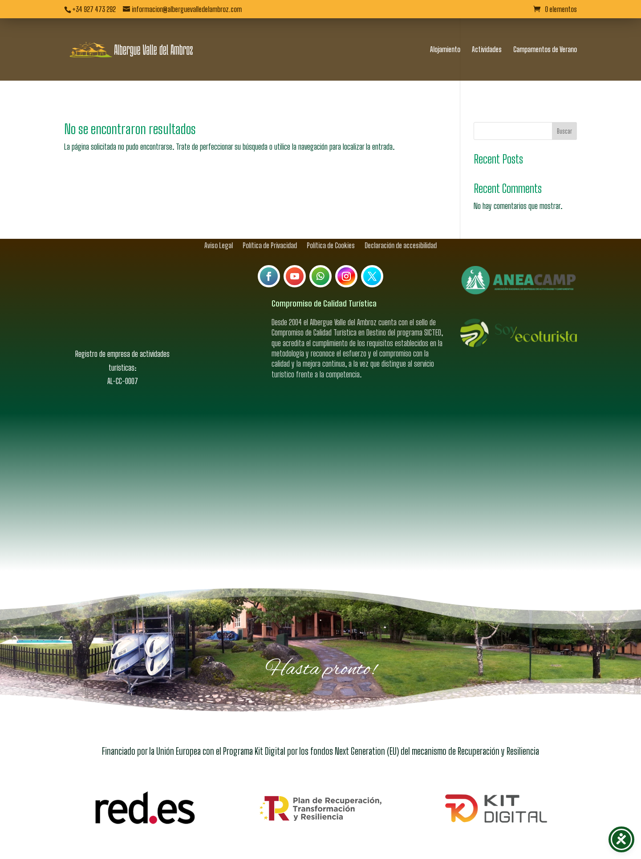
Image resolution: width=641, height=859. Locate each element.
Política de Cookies (331, 229)
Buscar (564, 115)
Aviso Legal (218, 229)
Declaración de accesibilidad (401, 229)
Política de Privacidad (270, 229)
